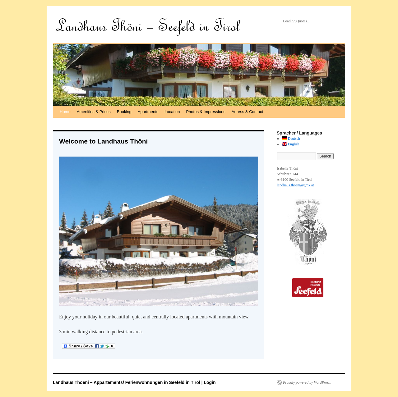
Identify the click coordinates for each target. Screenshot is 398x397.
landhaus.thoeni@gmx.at (295, 185)
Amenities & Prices (94, 111)
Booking (124, 111)
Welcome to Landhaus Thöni (103, 141)
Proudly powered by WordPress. (307, 382)
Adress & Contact (247, 111)
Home (65, 111)
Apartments (148, 111)
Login (209, 382)
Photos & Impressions (205, 111)
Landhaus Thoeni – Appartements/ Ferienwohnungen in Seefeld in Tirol (127, 382)
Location (172, 111)
